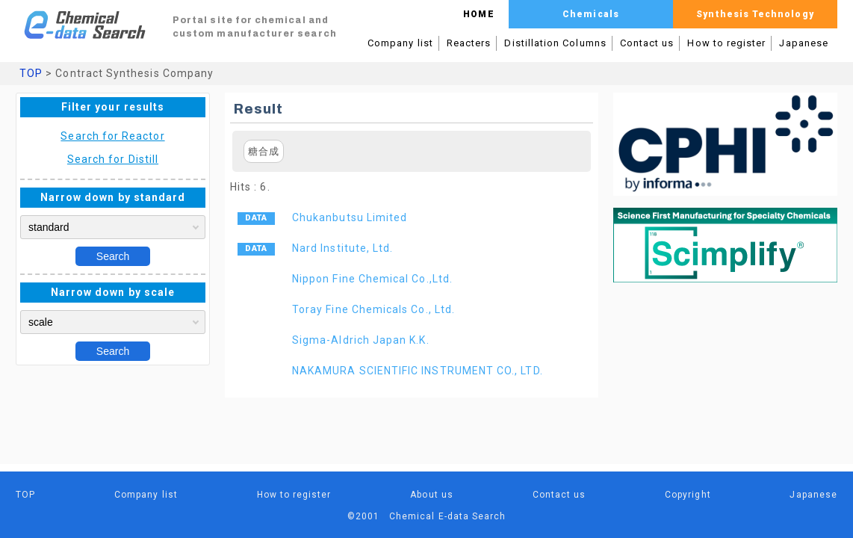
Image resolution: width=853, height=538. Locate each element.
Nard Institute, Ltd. (342, 248)
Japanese (803, 43)
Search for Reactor (112, 136)
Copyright (688, 494)
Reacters (469, 43)
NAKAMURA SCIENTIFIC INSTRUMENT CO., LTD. (417, 371)
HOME (478, 14)
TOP (31, 73)
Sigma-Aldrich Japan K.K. (360, 340)
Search (112, 256)
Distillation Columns (555, 43)
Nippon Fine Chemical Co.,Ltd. (372, 279)
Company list (400, 43)
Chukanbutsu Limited (349, 217)
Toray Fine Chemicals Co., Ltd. (373, 309)
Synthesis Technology (754, 14)
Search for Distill (112, 159)
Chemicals (590, 14)
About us (431, 494)
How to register (726, 43)
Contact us (647, 43)
